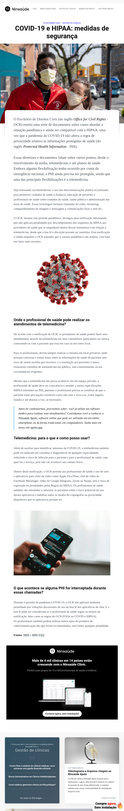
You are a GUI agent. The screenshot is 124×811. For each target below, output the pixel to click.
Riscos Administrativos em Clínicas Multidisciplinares (32, 776)
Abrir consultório (48, 9)
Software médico (106, 9)
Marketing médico (87, 9)
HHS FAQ (38, 635)
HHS (26, 635)
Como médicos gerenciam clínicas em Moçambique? (32, 784)
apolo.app (36, 427)
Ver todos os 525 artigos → (32, 798)
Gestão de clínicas (67, 9)
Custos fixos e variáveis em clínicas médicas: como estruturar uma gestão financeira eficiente (32, 767)
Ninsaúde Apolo (27, 418)
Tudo (34, 9)
